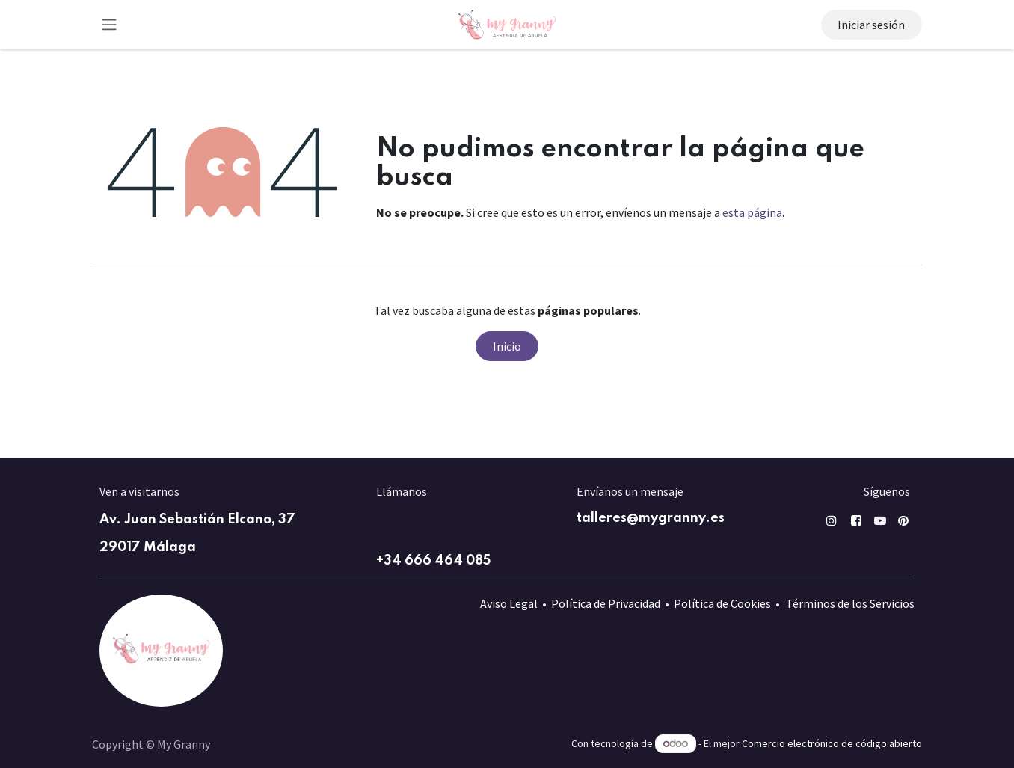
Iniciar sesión (871, 24)
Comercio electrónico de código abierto (832, 743)
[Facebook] (856, 520)
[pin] (903, 520)
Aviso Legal (509, 603)
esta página (752, 212)
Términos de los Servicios (850, 603)
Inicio (507, 346)
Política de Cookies (722, 603)
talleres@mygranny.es (651, 518)
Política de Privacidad (605, 603)
